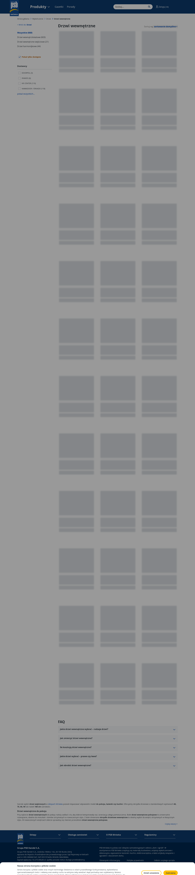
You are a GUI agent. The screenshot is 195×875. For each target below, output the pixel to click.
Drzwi (48, 19)
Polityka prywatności (135, 860)
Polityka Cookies (133, 864)
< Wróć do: (24, 25)
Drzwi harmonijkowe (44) (29, 46)
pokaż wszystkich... (26, 93)
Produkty (40, 6)
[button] (162, 6)
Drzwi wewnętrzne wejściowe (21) (33, 41)
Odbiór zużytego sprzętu (164, 860)
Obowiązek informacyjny (109, 860)
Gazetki (59, 6)
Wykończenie (37, 19)
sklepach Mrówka (55, 804)
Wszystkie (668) (24, 32)
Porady (71, 6)
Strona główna (23, 19)
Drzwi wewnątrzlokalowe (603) (31, 37)
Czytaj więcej (171, 824)
